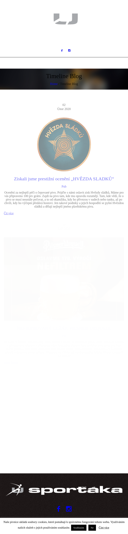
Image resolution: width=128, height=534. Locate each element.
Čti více (9, 213)
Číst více (104, 527)
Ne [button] (92, 527)
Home (54, 84)
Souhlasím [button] (78, 527)
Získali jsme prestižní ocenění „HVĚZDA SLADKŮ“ (64, 178)
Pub (64, 186)
